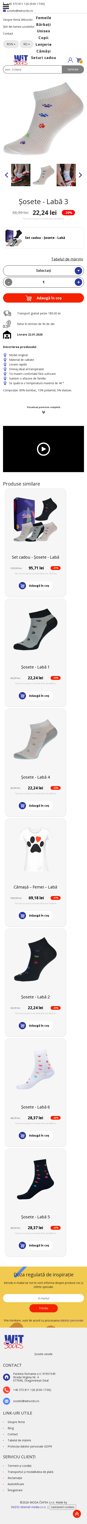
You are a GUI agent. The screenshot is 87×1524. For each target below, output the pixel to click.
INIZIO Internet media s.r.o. (29, 1507)
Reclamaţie (15, 1478)
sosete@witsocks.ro (18, 11)
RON (11, 44)
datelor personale (71, 1320)
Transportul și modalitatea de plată (30, 1472)
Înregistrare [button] (15, 1490)
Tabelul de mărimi (67, 259)
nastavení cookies (63, 1507)
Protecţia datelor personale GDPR (30, 1446)
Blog (11, 1428)
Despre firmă (16, 1422)
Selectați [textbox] (43, 270)
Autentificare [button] (16, 1484)
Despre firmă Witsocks (18, 20)
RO (26, 44)
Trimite (43, 1308)
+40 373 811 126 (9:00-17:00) (24, 4)
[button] (70, 60)
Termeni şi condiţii (19, 1466)
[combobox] (43, 270)
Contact (8, 33)
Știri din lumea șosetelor (18, 26)
